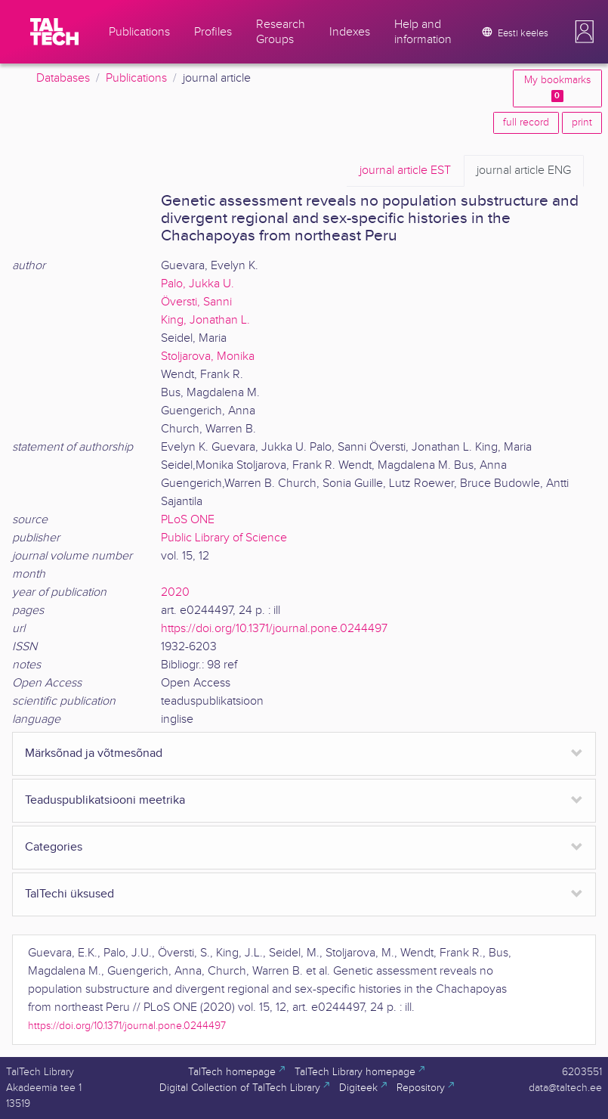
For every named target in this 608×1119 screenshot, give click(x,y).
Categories (53, 847)
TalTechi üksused (69, 894)
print (582, 122)
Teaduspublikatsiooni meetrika (105, 800)
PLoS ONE (187, 520)
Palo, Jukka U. (197, 284)
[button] (584, 32)
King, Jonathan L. (205, 320)
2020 (175, 592)
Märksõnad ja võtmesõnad (93, 753)
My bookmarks (557, 88)
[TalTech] (54, 31)
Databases (63, 78)
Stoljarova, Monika (208, 356)
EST (405, 171)
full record (526, 122)
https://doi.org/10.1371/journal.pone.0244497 (274, 628)
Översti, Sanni (196, 302)
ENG (524, 171)
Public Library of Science (224, 538)
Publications (136, 78)
